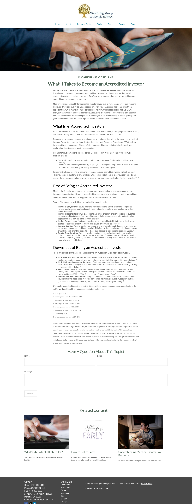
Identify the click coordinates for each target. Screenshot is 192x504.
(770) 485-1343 (37, 485)
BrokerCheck (146, 484)
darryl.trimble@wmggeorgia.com (38, 499)
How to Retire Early (83, 452)
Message (28, 372)
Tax (62, 496)
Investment (65, 487)
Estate (63, 490)
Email (99, 356)
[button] (57, 24)
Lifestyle (64, 502)
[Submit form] (30, 394)
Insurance (65, 493)
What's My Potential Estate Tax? (43, 452)
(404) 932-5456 (38, 488)
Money (64, 499)
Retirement (65, 485)
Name (27, 356)
